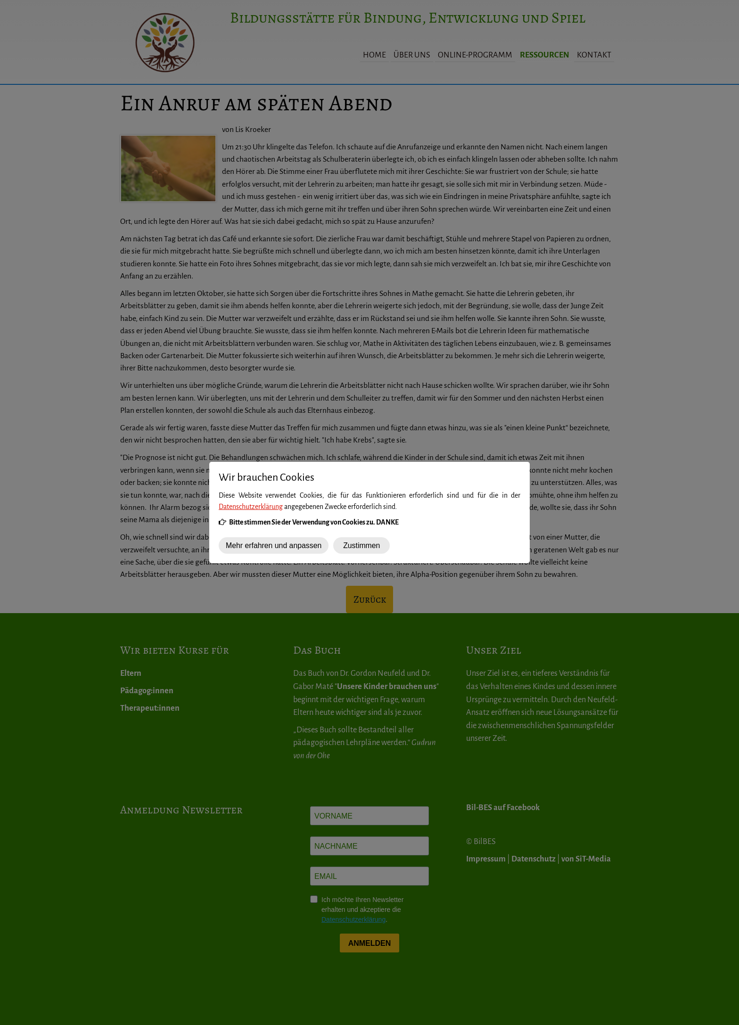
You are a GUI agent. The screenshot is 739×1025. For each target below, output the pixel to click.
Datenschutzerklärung (251, 506)
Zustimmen (361, 545)
